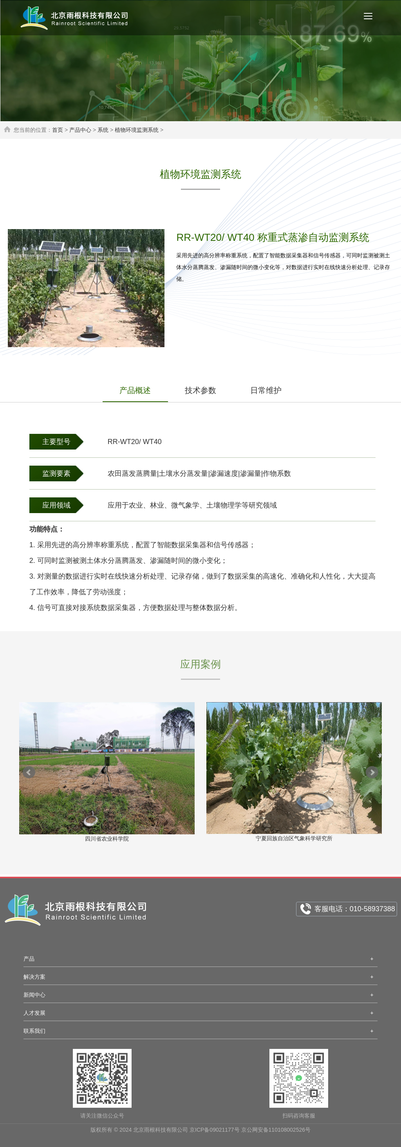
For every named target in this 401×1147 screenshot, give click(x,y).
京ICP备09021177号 (215, 1132)
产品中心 (80, 130)
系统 (103, 130)
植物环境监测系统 (137, 130)
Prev (29, 772)
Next (372, 772)
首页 (57, 130)
